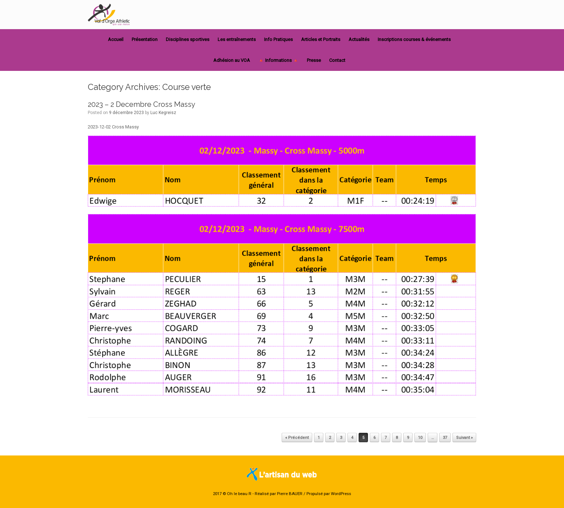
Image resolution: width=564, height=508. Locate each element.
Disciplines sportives (187, 39)
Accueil (115, 39)
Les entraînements (237, 39)
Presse (314, 60)
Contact (337, 60)
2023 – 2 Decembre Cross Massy (141, 104)
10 (420, 437)
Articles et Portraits (320, 39)
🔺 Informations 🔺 (278, 60)
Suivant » (464, 437)
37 (445, 437)
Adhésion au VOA (231, 60)
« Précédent (297, 437)
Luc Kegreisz (163, 112)
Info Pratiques (278, 39)
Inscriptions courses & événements (414, 39)
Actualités (359, 39)
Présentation (145, 39)
